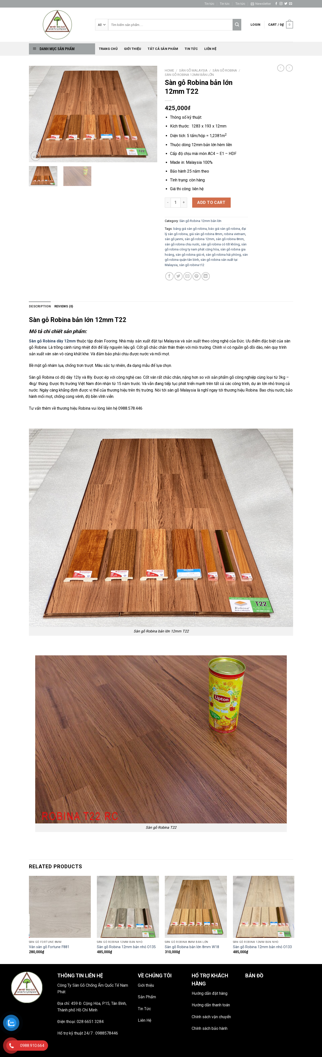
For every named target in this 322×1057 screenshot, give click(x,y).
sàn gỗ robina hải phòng (223, 255)
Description (40, 306)
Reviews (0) (63, 306)
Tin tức (209, 4)
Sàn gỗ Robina (225, 70)
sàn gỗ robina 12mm (199, 239)
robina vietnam (234, 234)
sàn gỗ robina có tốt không (220, 244)
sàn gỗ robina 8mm (230, 239)
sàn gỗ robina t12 (191, 265)
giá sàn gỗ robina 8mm (205, 234)
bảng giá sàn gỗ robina (190, 229)
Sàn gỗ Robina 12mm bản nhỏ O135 (126, 947)
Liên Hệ (144, 1020)
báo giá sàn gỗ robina (224, 229)
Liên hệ (210, 49)
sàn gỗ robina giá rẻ (190, 255)
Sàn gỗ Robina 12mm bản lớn (189, 75)
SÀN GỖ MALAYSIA (193, 70)
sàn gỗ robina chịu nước (182, 244)
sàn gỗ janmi (174, 239)
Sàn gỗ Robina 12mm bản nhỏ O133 (262, 947)
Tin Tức (144, 1008)
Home (169, 70)
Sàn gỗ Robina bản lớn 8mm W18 (192, 947)
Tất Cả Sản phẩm (163, 49)
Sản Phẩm (147, 997)
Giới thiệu (132, 49)
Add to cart (211, 202)
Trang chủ (108, 49)
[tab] (40, 306)
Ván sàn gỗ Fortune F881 (49, 947)
